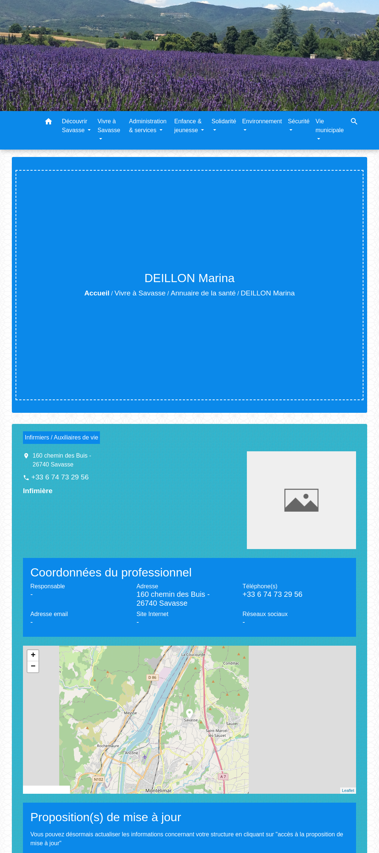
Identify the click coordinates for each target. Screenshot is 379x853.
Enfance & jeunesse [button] (188, 125)
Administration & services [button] (148, 125)
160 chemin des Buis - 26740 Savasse (62, 460)
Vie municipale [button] (330, 125)
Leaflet (348, 790)
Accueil (97, 293)
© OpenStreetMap (46, 789)
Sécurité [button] (299, 121)
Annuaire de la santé (203, 293)
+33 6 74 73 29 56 (59, 477)
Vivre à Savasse (139, 293)
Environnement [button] (262, 121)
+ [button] (33, 655)
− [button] (33, 666)
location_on (186, 710)
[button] (48, 122)
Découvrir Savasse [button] (74, 125)
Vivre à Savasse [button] (108, 125)
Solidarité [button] (223, 121)
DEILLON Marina (268, 293)
